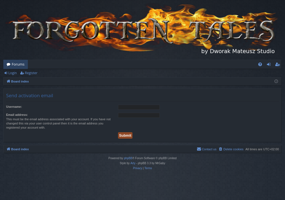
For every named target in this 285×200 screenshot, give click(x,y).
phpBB (128, 158)
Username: (14, 106)
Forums (18, 64)
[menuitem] (260, 64)
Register (31, 73)
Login (12, 73)
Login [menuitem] (270, 65)
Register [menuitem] (279, 65)
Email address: (17, 114)
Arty (133, 163)
